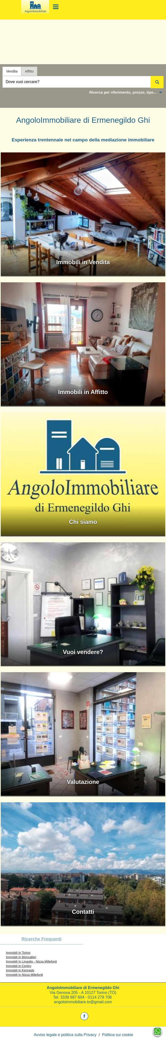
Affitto (29, 71)
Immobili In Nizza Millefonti (24, 975)
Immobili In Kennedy (20, 970)
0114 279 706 (100, 997)
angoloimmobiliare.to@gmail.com (83, 1002)
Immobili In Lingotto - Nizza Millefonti (31, 961)
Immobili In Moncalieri (21, 957)
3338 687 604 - (74, 997)
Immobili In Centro (18, 966)
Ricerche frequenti (42, 939)
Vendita (12, 71)
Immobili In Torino (18, 952)
